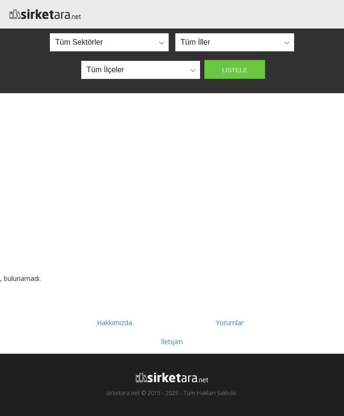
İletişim (172, 341)
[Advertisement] (172, 183)
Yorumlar (230, 322)
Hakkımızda (114, 322)
